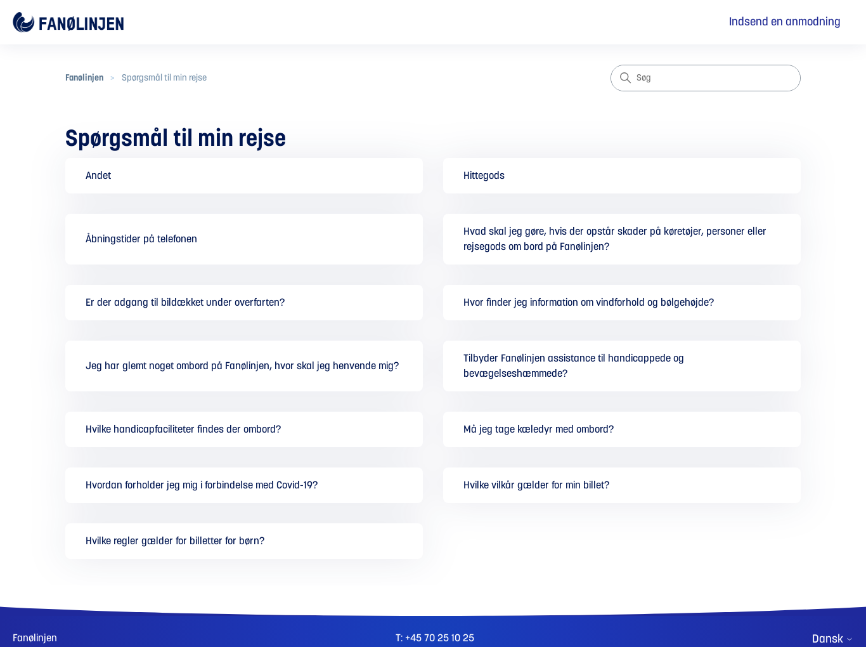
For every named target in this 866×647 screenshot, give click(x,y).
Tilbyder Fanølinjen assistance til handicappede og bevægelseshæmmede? (573, 366)
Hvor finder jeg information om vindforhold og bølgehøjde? (588, 302)
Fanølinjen (84, 78)
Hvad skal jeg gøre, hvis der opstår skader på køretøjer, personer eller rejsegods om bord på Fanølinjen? (614, 239)
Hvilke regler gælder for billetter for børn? (175, 541)
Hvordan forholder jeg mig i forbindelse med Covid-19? (202, 485)
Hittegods (484, 176)
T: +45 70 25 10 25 (435, 638)
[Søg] (705, 78)
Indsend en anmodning (785, 22)
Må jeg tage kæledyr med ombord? (538, 429)
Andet (98, 176)
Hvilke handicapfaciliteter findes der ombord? (183, 429)
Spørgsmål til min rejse (164, 78)
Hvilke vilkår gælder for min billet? (536, 485)
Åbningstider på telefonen (141, 239)
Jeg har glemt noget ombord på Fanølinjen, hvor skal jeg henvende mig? (242, 366)
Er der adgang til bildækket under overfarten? (185, 302)
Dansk (832, 639)
